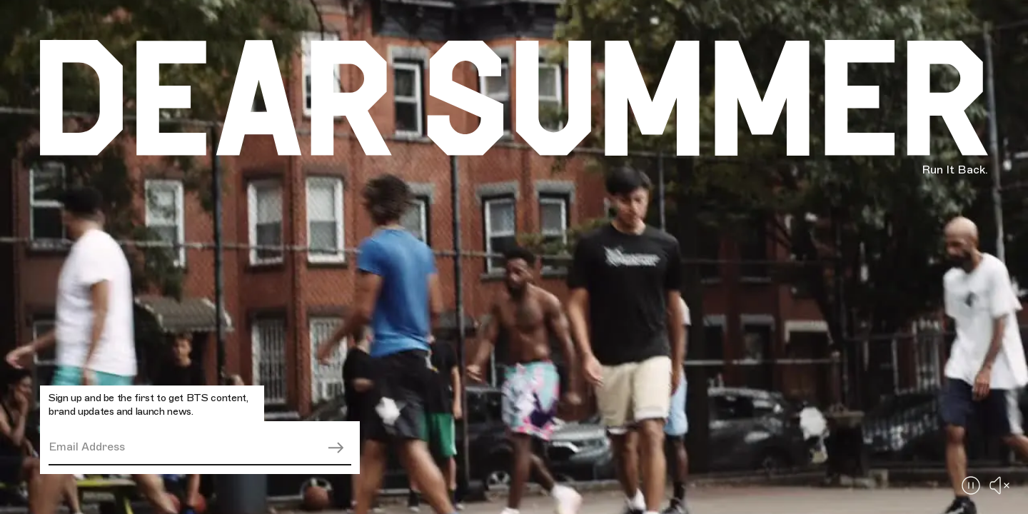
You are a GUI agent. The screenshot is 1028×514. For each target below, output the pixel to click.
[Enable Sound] (999, 485)
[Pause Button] (970, 485)
